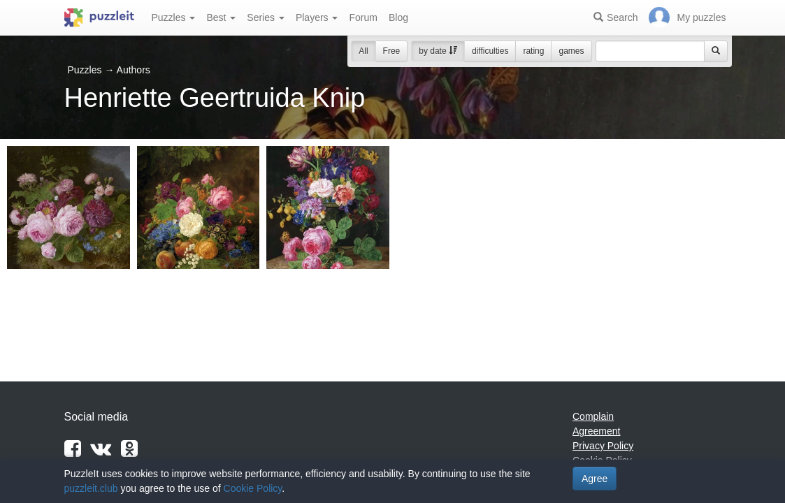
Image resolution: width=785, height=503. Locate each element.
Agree (594, 478)
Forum (363, 17)
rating (533, 51)
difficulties (490, 51)
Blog (398, 17)
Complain (593, 416)
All (363, 51)
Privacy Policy (602, 445)
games (571, 51)
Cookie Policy (253, 488)
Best (221, 17)
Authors (133, 69)
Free (392, 51)
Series (266, 17)
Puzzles (174, 17)
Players (317, 17)
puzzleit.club (91, 488)
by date (438, 51)
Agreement (596, 431)
